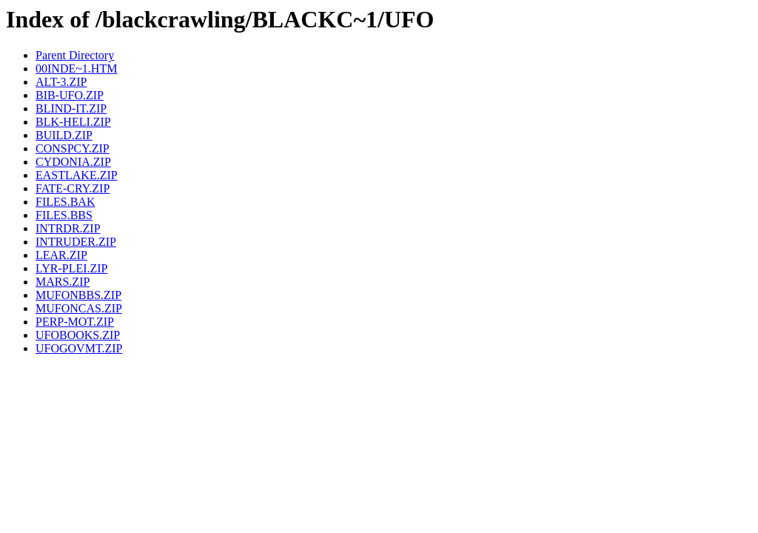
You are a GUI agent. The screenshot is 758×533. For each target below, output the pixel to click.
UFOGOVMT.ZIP (79, 348)
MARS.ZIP (63, 281)
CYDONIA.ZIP (73, 161)
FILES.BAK (65, 201)
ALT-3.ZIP (61, 82)
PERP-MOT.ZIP (75, 321)
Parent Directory (75, 55)
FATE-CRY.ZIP (73, 188)
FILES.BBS (64, 215)
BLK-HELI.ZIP (73, 121)
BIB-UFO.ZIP (70, 95)
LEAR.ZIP (61, 255)
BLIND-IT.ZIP (71, 108)
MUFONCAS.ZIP (79, 308)
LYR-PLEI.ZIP (72, 268)
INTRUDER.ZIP (76, 241)
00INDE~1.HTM (76, 68)
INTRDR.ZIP (68, 228)
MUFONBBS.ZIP (78, 295)
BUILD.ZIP (64, 135)
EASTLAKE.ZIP (77, 175)
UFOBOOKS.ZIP (78, 335)
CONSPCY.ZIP (73, 148)
